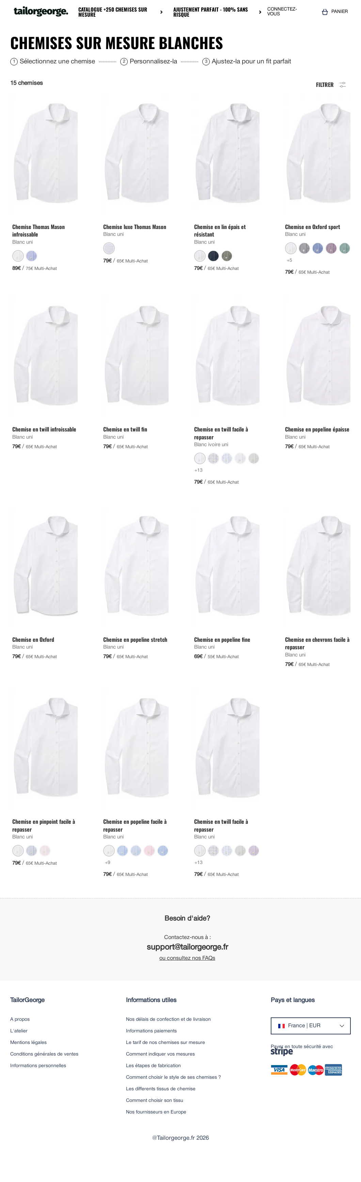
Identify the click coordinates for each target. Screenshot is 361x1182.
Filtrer (331, 104)
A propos (20, 1040)
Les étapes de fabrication (153, 1086)
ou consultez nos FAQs (187, 978)
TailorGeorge (27, 1021)
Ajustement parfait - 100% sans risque (210, 12)
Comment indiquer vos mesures (160, 1075)
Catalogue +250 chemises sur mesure (112, 12)
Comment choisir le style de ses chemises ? (173, 1098)
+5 (289, 281)
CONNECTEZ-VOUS (282, 11)
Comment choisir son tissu (154, 1121)
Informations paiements (151, 1051)
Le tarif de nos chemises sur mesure (165, 1063)
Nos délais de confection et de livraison (168, 1040)
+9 (107, 883)
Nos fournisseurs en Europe (156, 1133)
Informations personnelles (38, 1086)
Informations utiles (151, 1021)
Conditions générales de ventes (44, 1075)
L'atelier (19, 1051)
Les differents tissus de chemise (160, 1109)
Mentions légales (28, 1063)
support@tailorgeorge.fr (187, 968)
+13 (198, 491)
